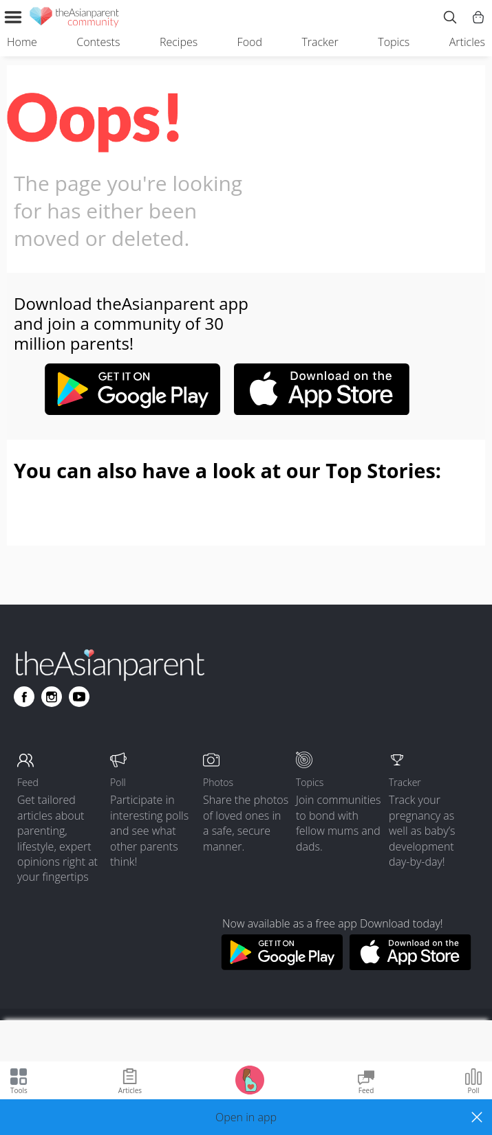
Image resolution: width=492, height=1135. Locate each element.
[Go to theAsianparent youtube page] (79, 696)
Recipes (178, 41)
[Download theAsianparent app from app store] (410, 966)
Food (249, 41)
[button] (246, 1117)
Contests (98, 41)
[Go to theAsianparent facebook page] (24, 696)
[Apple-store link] (322, 410)
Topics (393, 41)
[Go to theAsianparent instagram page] (51, 696)
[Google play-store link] (132, 410)
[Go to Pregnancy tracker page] (250, 1079)
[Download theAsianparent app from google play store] (282, 966)
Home (22, 41)
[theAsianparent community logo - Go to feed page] (74, 19)
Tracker (319, 41)
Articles (467, 41)
